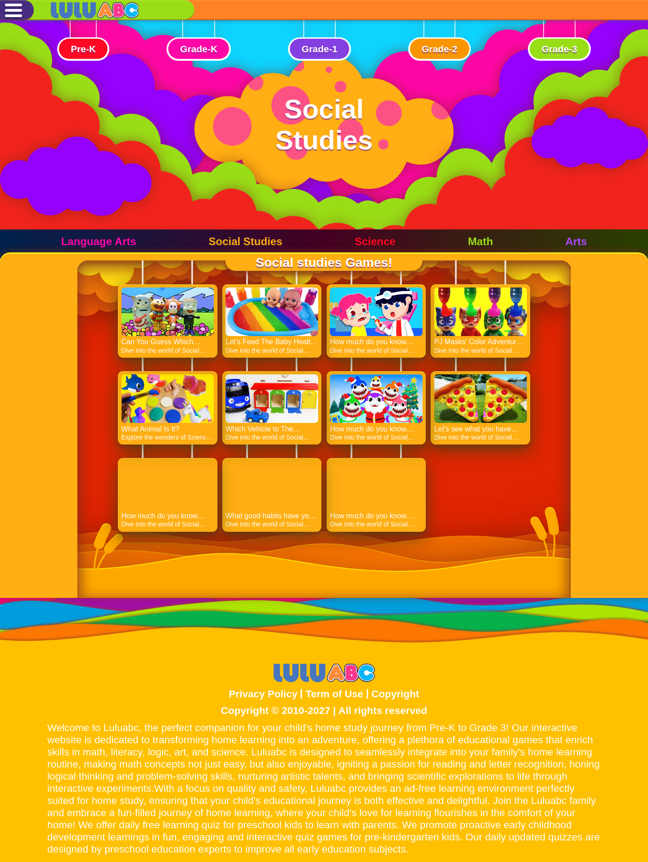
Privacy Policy (263, 694)
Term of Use (334, 694)
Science (375, 241)
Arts (576, 241)
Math (480, 241)
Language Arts (98, 241)
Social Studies (245, 241)
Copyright (395, 694)
